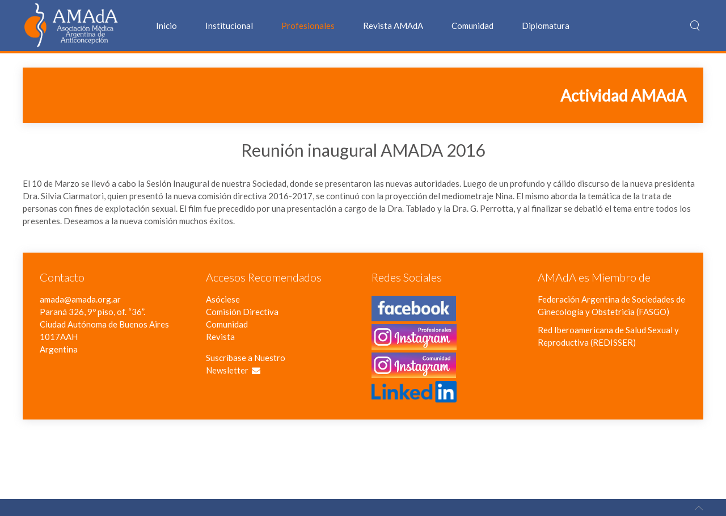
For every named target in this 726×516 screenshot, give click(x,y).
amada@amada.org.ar (80, 299)
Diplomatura (545, 25)
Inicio (166, 25)
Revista (220, 337)
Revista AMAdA (393, 25)
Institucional (229, 25)
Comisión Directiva (242, 312)
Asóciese (223, 299)
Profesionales (308, 25)
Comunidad (472, 25)
